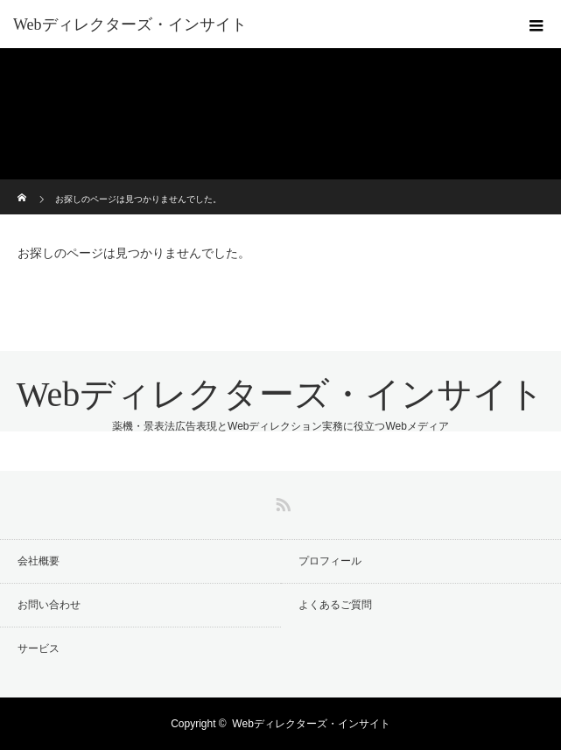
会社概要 (39, 561)
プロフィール (329, 561)
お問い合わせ (49, 605)
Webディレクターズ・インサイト (130, 24)
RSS (281, 501)
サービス (39, 648)
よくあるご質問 (335, 605)
